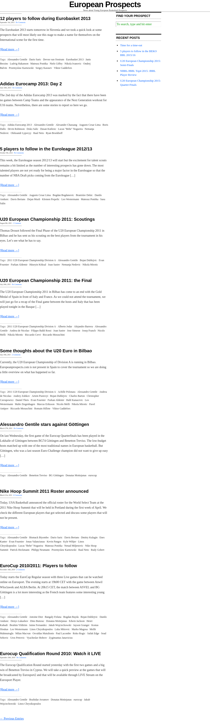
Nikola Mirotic (90, 264)
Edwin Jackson (76, 621)
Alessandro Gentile (17, 59)
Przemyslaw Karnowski (21, 67)
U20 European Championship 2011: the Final (46, 280)
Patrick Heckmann (19, 549)
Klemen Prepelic (50, 199)
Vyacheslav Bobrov (37, 637)
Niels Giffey (56, 63)
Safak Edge (93, 633)
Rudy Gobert (97, 549)
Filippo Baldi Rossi (41, 330)
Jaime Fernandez (38, 625)
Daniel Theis (22, 400)
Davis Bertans (18, 199)
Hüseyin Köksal (37, 264)
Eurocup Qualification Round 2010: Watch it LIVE (50, 653)
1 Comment (17, 223)
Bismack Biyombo (39, 537)
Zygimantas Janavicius (61, 637)
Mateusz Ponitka (39, 63)
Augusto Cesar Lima (89, 124)
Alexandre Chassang (66, 124)
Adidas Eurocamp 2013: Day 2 (31, 83)
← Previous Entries (12, 718)
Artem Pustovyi (40, 395)
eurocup (92, 475)
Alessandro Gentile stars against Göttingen (44, 424)
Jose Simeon (73, 330)
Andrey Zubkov (21, 395)
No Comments (21, 22)
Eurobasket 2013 (75, 59)
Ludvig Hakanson (19, 63)
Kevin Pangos (54, 541)
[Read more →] (9, 49)
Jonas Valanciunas (35, 541)
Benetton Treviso (38, 475)
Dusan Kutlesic (48, 128)
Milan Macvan (23, 633)
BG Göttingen (56, 475)
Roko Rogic (79, 633)
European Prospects (105, 4)
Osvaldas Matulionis (43, 633)
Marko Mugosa (80, 629)
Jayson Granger (81, 625)
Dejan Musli (33, 199)
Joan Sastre (54, 264)
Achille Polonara (66, 391)
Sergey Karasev (44, 67)
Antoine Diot (36, 616)
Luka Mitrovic (62, 629)
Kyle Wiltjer (69, 541)
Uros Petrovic (17, 637)
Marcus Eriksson (46, 404)
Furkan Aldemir (19, 264)
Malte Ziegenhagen (25, 404)
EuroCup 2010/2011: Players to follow (38, 565)
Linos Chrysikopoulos (41, 629)
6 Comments (17, 495)
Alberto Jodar (65, 326)
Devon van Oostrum (53, 59)
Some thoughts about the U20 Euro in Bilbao (46, 350)
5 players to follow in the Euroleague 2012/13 (46, 149)
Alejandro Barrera (83, 326)
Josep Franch (89, 330)
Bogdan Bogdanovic (63, 195)
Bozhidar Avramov (39, 699)
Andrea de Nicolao (19, 330)
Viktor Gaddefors (63, 67)
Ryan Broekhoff (54, 133)
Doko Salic (32, 128)
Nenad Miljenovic (73, 545)
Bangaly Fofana (53, 616)
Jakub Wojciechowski (60, 625)
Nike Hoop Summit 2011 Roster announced (44, 491)
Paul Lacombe (63, 633)
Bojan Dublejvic (88, 260)
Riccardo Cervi (33, 334)
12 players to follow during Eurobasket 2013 (45, 18)
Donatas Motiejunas (76, 475)
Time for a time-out (131, 45)
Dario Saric (35, 59)
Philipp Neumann (40, 549)
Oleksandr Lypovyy (21, 133)
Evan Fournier (38, 400)
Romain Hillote (42, 408)
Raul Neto (38, 133)
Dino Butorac (37, 621)
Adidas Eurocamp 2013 (19, 124)
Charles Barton (77, 395)
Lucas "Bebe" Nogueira (70, 128)
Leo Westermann (70, 199)
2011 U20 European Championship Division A (31, 260)
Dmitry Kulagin (89, 537)
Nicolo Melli (63, 404)
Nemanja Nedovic (71, 264)
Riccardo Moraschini (54, 334)
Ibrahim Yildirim (18, 625)
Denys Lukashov (19, 621)
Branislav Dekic (84, 195)
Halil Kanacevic (74, 400)
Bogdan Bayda (71, 616)
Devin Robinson (16, 128)
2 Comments (16, 355)
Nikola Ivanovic (73, 63)
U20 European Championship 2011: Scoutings (47, 219)
